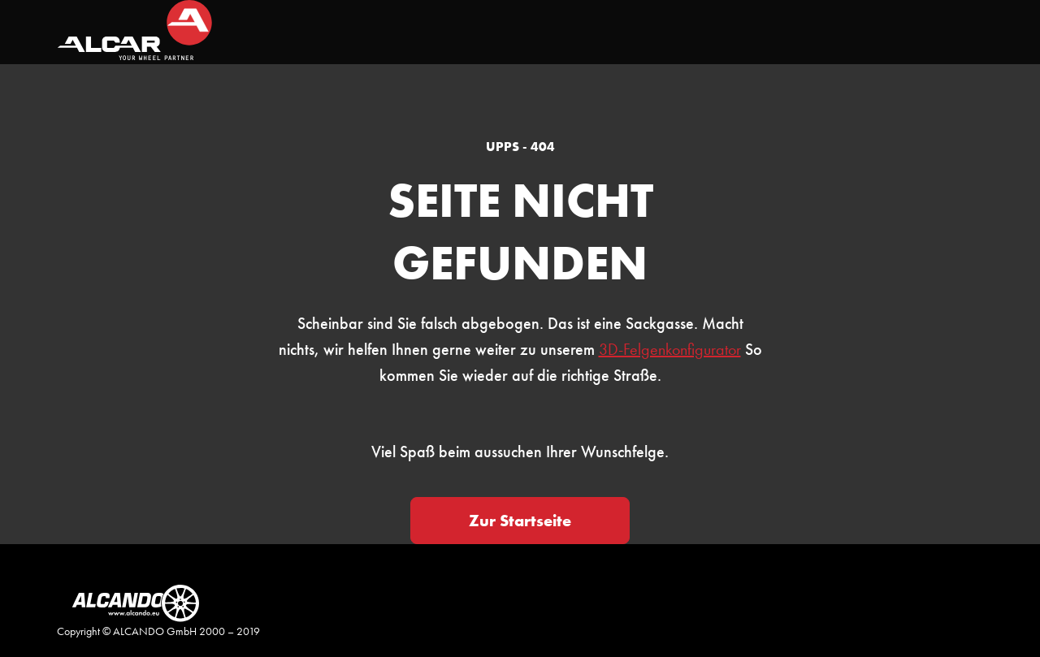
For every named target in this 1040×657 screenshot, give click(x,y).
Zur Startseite (520, 520)
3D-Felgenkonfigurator (670, 349)
